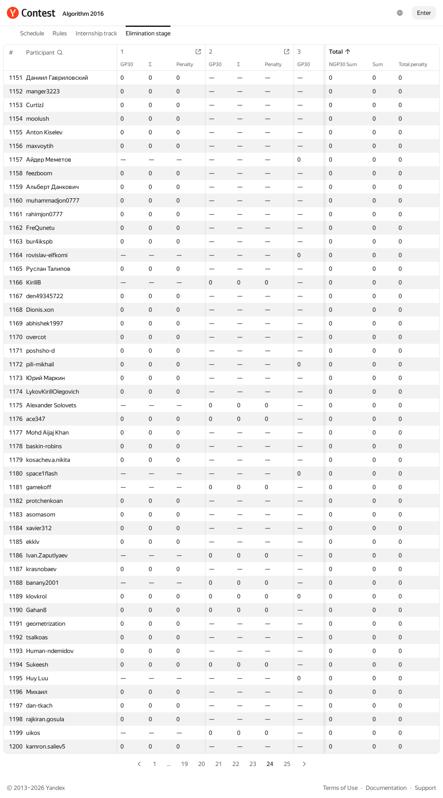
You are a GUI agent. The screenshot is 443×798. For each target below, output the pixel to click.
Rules (60, 33)
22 (235, 763)
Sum (382, 64)
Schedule (32, 33)
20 (201, 763)
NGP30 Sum (347, 64)
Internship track (96, 33)
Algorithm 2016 (83, 13)
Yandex (55, 787)
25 (287, 763)
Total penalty (417, 64)
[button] (44, 52)
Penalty (189, 64)
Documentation (386, 787)
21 (218, 763)
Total (340, 51)
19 (184, 763)
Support (425, 787)
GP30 (131, 64)
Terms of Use (340, 787)
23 (252, 763)
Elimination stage (148, 33)
